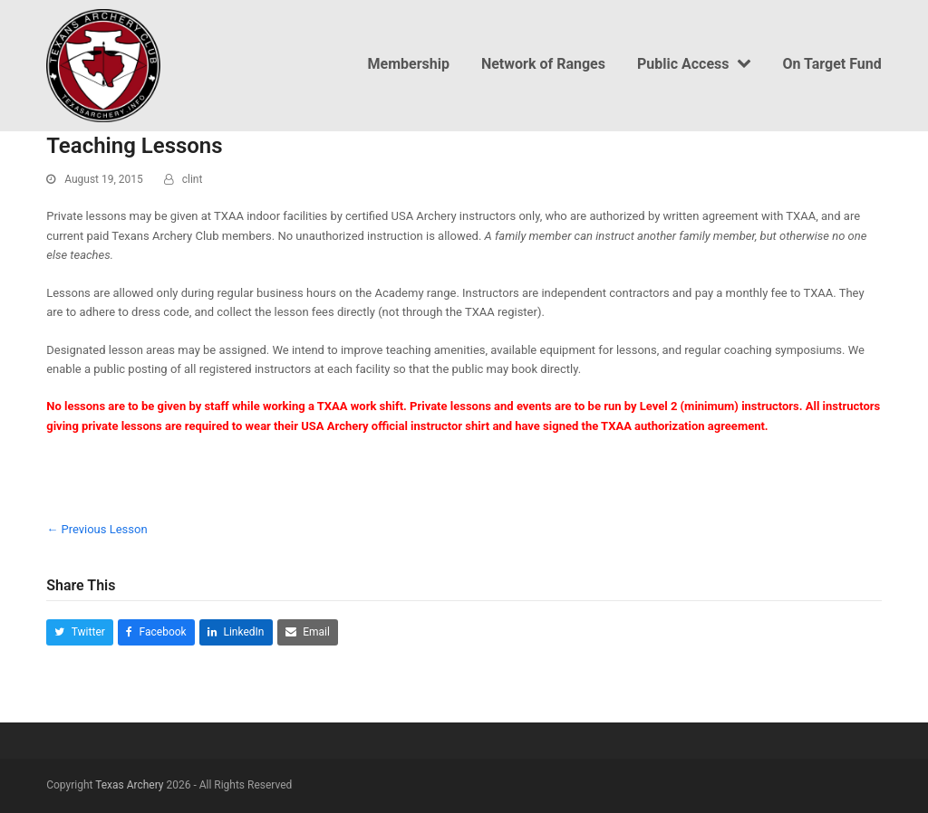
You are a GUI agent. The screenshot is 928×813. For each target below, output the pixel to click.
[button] (79, 632)
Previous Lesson (96, 529)
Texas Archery (129, 785)
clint (192, 179)
